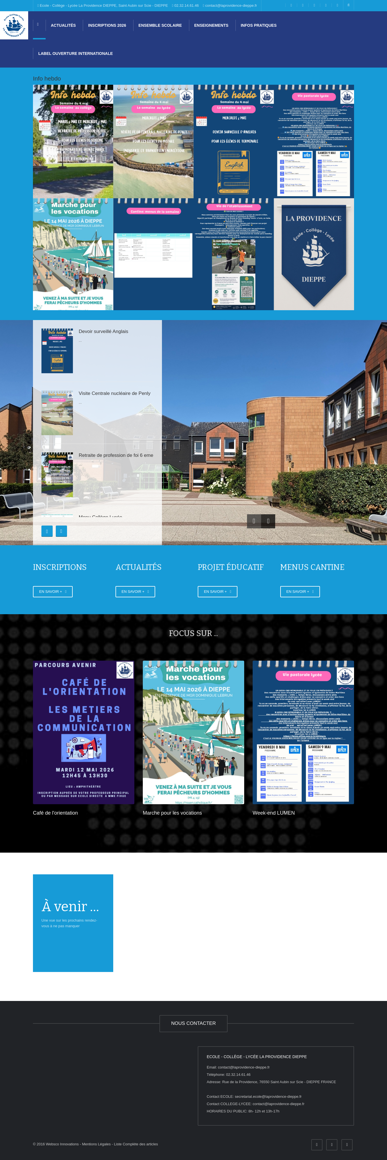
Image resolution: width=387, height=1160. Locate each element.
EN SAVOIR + (52, 593)
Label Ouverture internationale (75, 53)
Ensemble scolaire (159, 25)
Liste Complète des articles (136, 1144)
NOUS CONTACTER (193, 1023)
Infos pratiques (258, 25)
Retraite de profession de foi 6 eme (116, 455)
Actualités (63, 25)
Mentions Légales (96, 1144)
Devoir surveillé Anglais (103, 331)
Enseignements (210, 25)
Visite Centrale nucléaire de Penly (114, 393)
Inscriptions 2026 (106, 25)
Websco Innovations (62, 1144)
